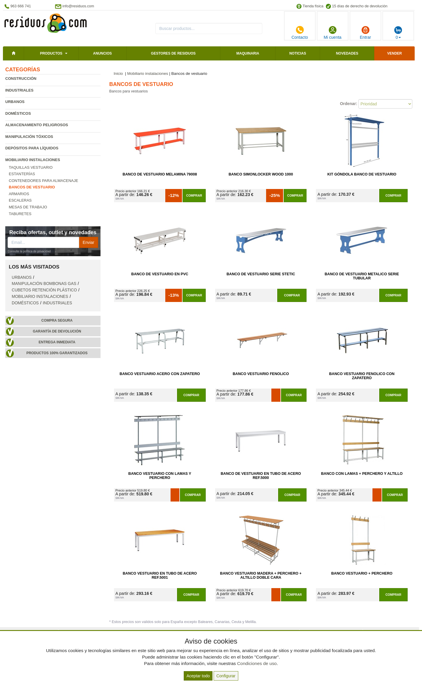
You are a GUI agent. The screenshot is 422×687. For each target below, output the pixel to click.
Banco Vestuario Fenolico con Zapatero (361, 376)
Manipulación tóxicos (29, 136)
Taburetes (20, 214)
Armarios (19, 194)
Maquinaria (247, 53)
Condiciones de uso (257, 663)
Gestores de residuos (173, 53)
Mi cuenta (332, 33)
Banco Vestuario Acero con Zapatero (160, 374)
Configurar (225, 676)
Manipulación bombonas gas (44, 283)
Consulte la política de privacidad (29, 251)
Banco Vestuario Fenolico (261, 374)
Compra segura (57, 320)
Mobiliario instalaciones (32, 160)
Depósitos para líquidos (31, 148)
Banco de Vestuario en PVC (159, 274)
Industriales (19, 90)
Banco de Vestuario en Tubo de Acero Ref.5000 (261, 476)
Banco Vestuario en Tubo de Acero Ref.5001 (160, 575)
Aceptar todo (198, 676)
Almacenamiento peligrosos (36, 125)
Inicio (118, 73)
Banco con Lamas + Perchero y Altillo (361, 474)
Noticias (297, 53)
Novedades (347, 53)
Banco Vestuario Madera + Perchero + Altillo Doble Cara (261, 575)
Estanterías (22, 174)
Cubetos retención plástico (44, 290)
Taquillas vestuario (30, 167)
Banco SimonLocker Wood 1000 (261, 174)
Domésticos (18, 113)
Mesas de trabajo (28, 207)
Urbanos (15, 101)
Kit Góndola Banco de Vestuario (361, 174)
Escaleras (20, 200)
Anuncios (102, 53)
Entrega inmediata (57, 342)
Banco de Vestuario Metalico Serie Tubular (362, 276)
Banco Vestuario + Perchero (361, 573)
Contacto (300, 33)
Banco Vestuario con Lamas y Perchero (159, 476)
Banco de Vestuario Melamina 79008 (159, 174)
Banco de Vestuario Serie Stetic (261, 274)
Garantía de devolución (57, 331)
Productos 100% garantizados (57, 353)
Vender (394, 53)
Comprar (194, 195)
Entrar (365, 33)
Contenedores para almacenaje (43, 180)
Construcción (20, 78)
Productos (51, 53)
